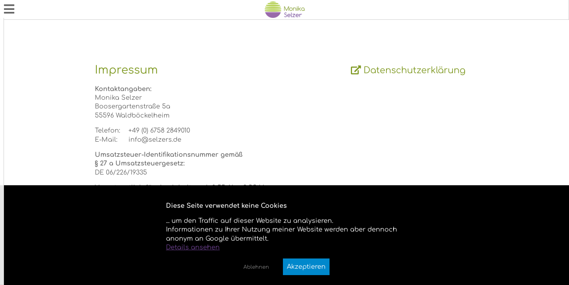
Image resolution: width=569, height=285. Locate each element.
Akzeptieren (306, 266)
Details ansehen (193, 247)
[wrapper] (345, 142)
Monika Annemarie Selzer (42, 4)
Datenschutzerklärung (450, 80)
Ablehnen (256, 267)
